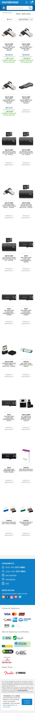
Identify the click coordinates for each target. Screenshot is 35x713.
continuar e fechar (27, 702)
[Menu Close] (4, 8)
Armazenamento (7, 12)
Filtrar (9, 19)
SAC (7, 584)
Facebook (10, 580)
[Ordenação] (25, 19)
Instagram (11, 575)
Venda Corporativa (22, 690)
